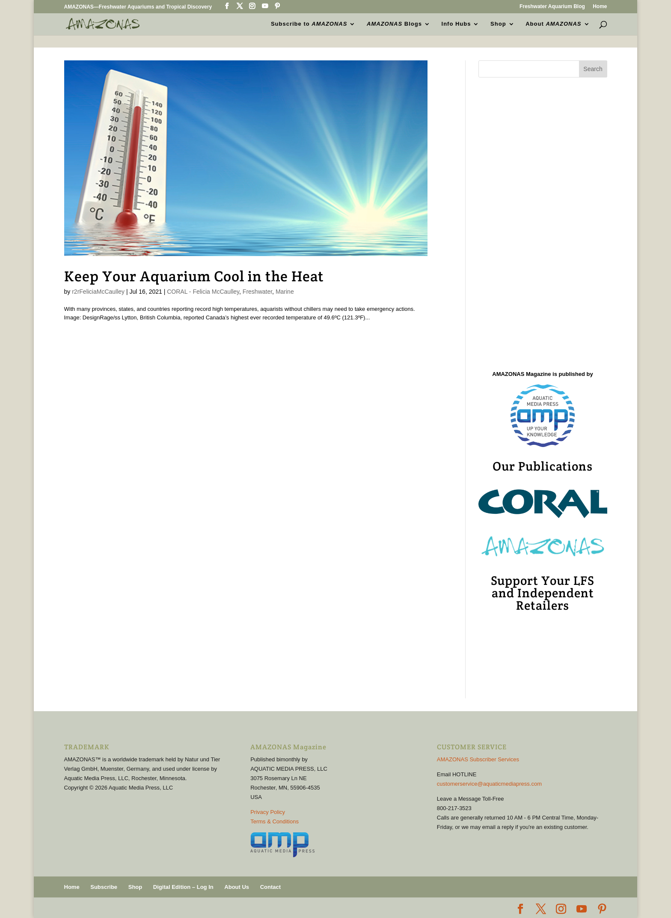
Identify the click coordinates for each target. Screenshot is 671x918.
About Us (236, 887)
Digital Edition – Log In (183, 887)
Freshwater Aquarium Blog (552, 6)
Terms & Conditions (274, 821)
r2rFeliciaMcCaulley (98, 291)
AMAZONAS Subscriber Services (478, 759)
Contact (270, 887)
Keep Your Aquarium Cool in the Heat (194, 276)
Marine (285, 291)
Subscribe (103, 887)
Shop (498, 24)
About (553, 24)
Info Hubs (456, 24)
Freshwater (257, 291)
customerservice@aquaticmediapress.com (489, 784)
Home (600, 6)
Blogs (394, 24)
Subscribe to (309, 24)
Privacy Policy (267, 812)
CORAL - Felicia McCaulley (203, 291)
